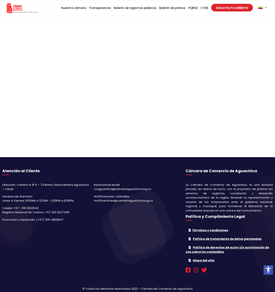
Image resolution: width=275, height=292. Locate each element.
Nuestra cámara (73, 8)
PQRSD (193, 8)
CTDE (204, 8)
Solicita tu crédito (232, 8)
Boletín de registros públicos (135, 8)
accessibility (268, 269)
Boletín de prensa (172, 8)
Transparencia (100, 8)
